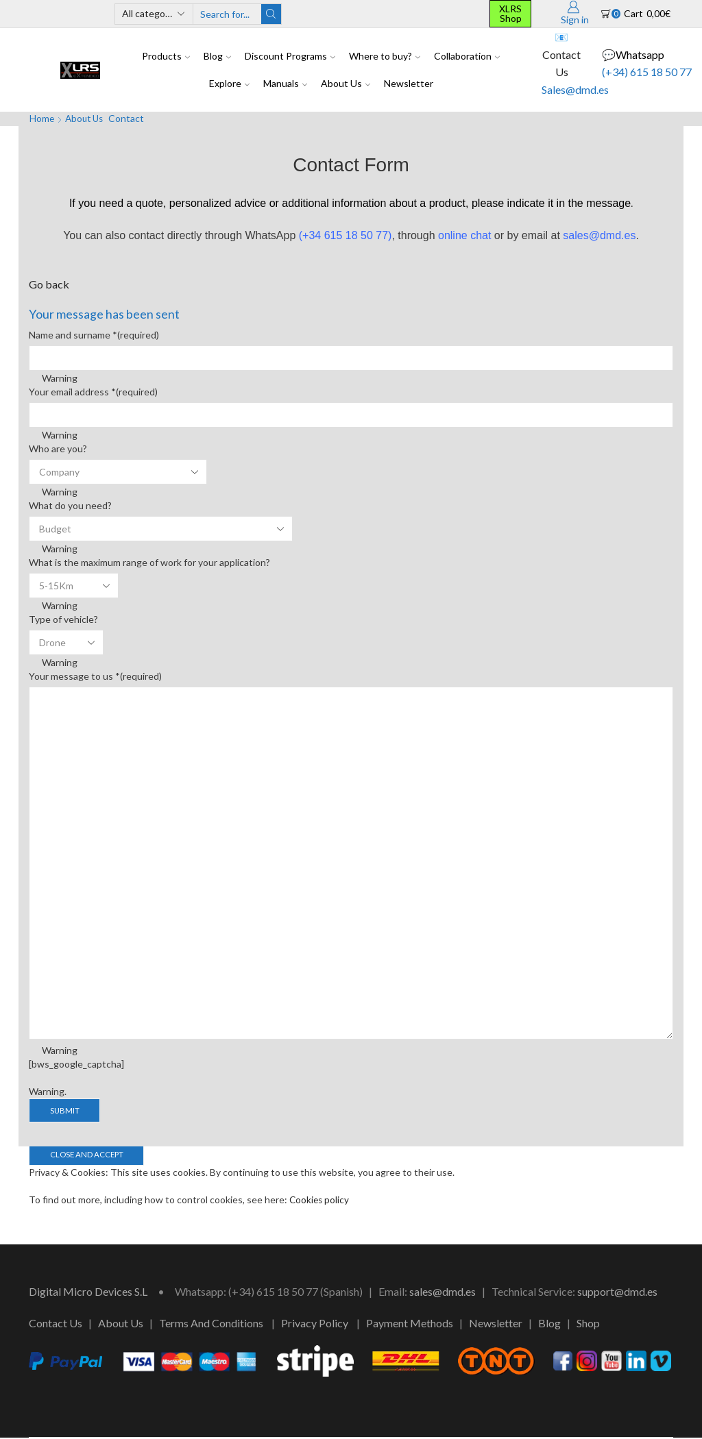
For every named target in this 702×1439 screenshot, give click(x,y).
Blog (217, 56)
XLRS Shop (510, 13)
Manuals (285, 83)
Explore (229, 83)
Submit (66, 1110)
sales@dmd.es (442, 1292)
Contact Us (55, 1324)
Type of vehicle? (63, 619)
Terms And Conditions (211, 1324)
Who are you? (58, 448)
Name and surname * (94, 335)
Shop (588, 1324)
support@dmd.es (617, 1292)
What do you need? (70, 505)
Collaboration (467, 56)
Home (42, 118)
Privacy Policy (314, 1324)
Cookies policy (320, 1201)
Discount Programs (290, 56)
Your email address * (93, 391)
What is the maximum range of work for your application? (149, 562)
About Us (345, 83)
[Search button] (271, 14)
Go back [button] (49, 284)
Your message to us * (95, 676)
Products (166, 56)
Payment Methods (409, 1324)
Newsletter (408, 83)
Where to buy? (384, 56)
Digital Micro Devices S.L (88, 1292)
